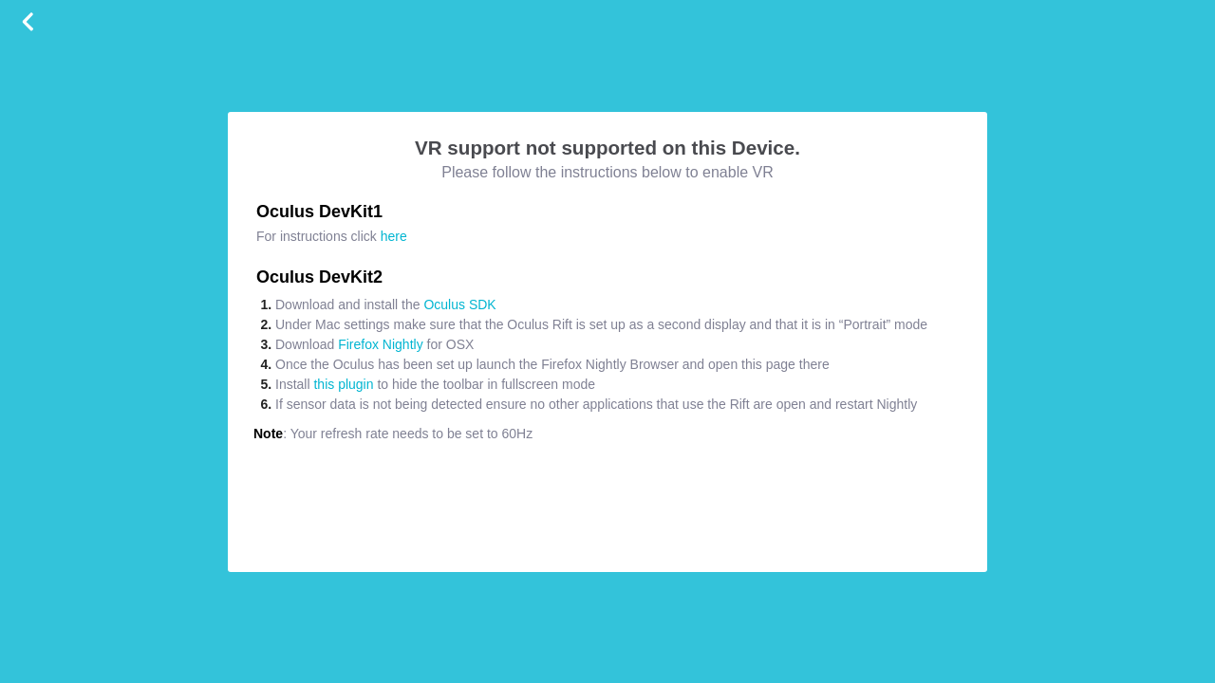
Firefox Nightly (380, 344)
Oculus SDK (459, 304)
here (394, 236)
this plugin (343, 384)
